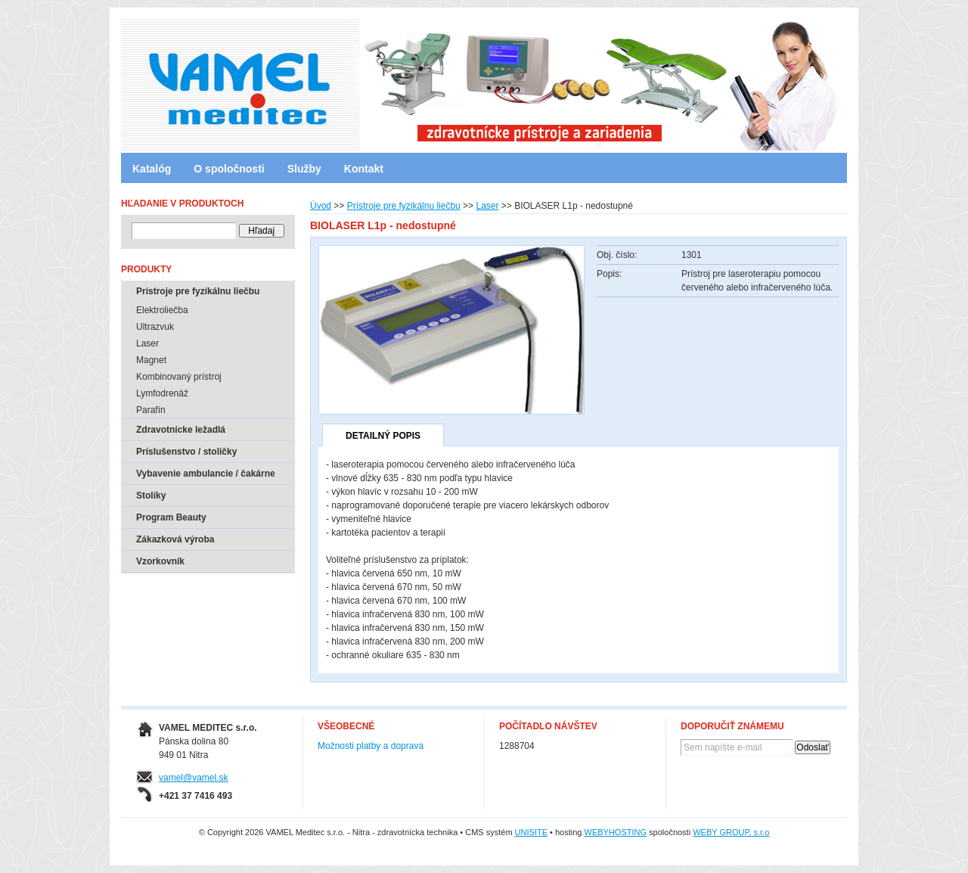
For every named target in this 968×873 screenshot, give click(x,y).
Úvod (320, 205)
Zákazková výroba (175, 539)
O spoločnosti (229, 169)
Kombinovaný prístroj (179, 376)
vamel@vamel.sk (193, 777)
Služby (304, 169)
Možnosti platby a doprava (371, 746)
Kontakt (363, 169)
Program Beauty (171, 517)
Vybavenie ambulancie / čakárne (205, 473)
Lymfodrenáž (162, 393)
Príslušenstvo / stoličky (186, 451)
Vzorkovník (160, 561)
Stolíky (151, 495)
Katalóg (151, 169)
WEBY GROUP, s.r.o (731, 832)
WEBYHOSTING (616, 832)
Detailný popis (383, 435)
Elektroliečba (162, 310)
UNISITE (531, 832)
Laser (487, 205)
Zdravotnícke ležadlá (180, 429)
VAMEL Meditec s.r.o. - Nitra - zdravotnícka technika (185, 79)
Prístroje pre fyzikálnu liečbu (404, 205)
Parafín (151, 410)
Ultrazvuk (155, 327)
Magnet (151, 360)
